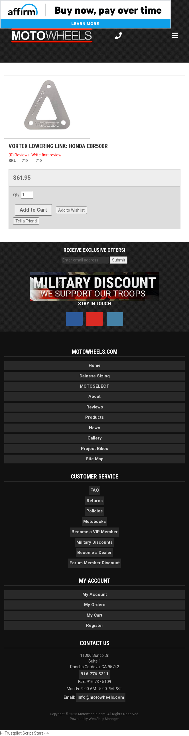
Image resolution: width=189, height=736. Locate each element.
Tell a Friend (26, 221)
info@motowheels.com (101, 697)
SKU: (13, 160)
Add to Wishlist (71, 210)
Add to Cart (33, 210)
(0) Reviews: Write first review (35, 155)
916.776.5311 (95, 673)
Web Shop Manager (104, 719)
